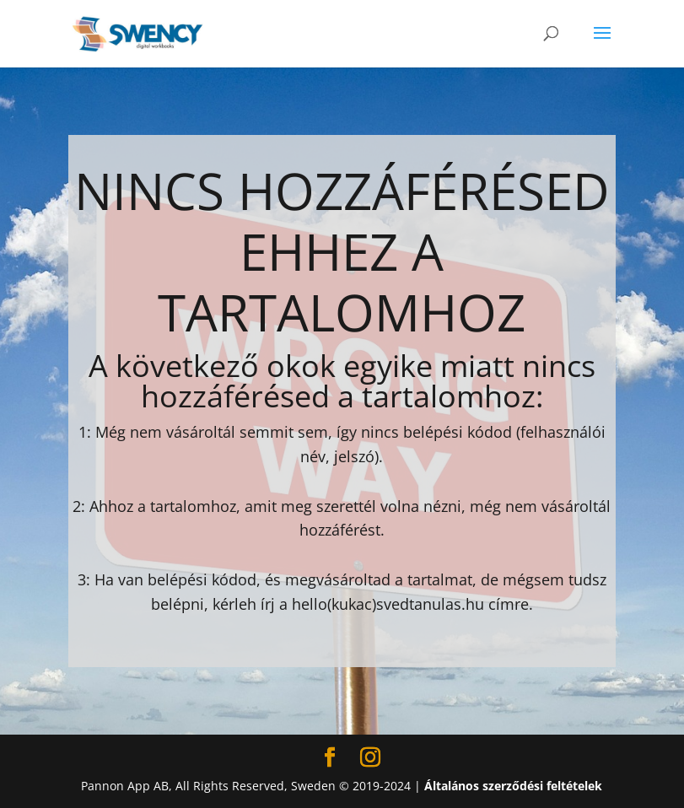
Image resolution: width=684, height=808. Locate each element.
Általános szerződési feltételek (513, 786)
